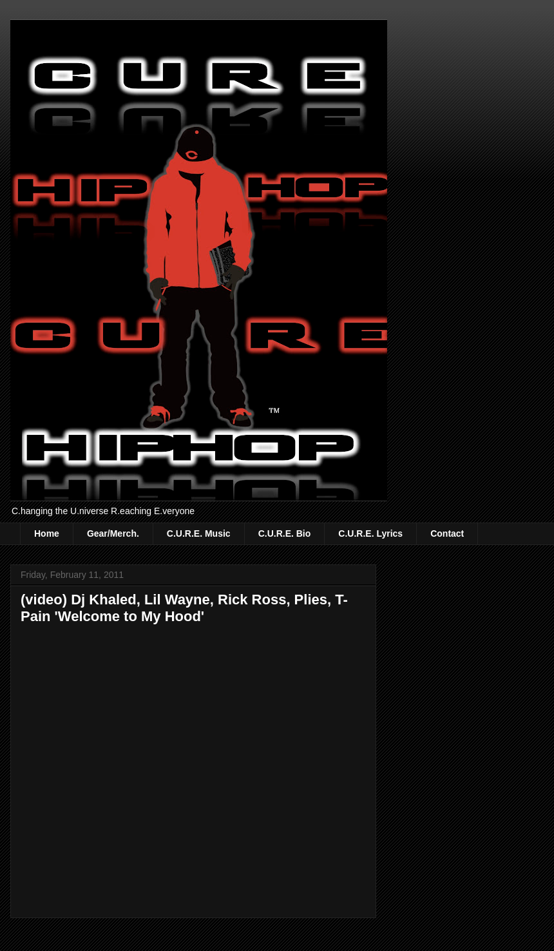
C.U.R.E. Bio (284, 533)
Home (46, 533)
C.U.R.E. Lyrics (370, 533)
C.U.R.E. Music (199, 533)
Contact (447, 533)
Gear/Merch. (113, 533)
